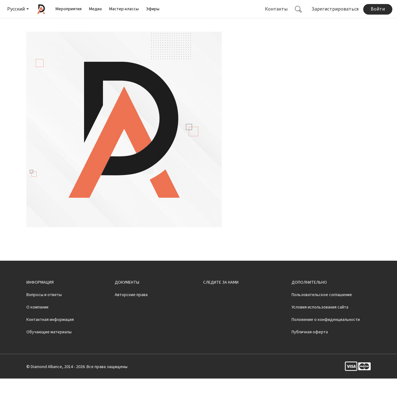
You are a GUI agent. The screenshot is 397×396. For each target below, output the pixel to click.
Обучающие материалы (49, 349)
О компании (37, 325)
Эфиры (152, 9)
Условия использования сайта (320, 325)
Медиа (95, 9)
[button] (17, 9)
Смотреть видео (279, 25)
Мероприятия (69, 9)
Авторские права (131, 312)
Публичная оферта (310, 349)
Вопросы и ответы (44, 312)
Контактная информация (50, 337)
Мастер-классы (124, 9)
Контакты (276, 9)
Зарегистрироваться (335, 9)
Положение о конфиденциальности (326, 337)
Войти (378, 9)
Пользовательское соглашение (322, 312)
